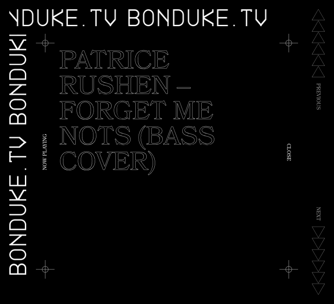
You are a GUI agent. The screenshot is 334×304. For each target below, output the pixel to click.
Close (288, 152)
